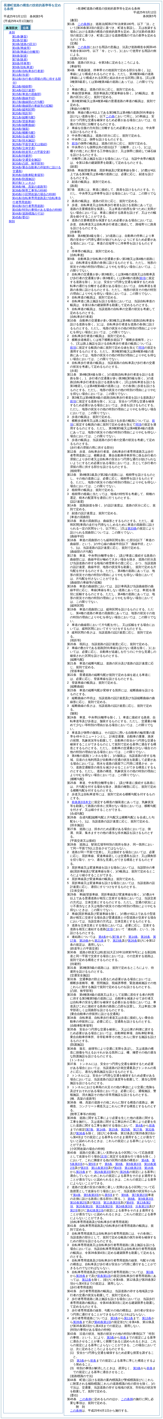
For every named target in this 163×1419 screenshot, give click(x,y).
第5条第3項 (91, 1195)
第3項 (84, 1168)
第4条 (102, 936)
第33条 (132, 528)
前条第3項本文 (81, 802)
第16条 (145, 936)
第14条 (133, 936)
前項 (75, 143)
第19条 (84, 940)
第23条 (117, 940)
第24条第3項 (102, 1172)
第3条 (150, 1272)
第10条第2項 (78, 1202)
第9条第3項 (133, 1164)
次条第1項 (142, 1206)
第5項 (92, 1164)
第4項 (118, 1168)
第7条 (116, 936)
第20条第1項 (84, 1206)
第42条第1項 (95, 1210)
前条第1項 (104, 1276)
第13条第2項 (133, 1168)
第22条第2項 (104, 1206)
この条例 (84, 24)
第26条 (132, 940)
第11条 (128, 1318)
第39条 (80, 1276)
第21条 (99, 940)
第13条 (146, 1318)
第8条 (119, 1164)
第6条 (108, 1164)
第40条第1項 (102, 1322)
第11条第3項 (99, 1168)
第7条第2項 (139, 1195)
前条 (152, 1125)
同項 (141, 347)
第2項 (74, 1210)
